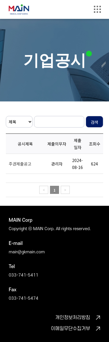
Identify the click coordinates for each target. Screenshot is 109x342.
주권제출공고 (20, 164)
